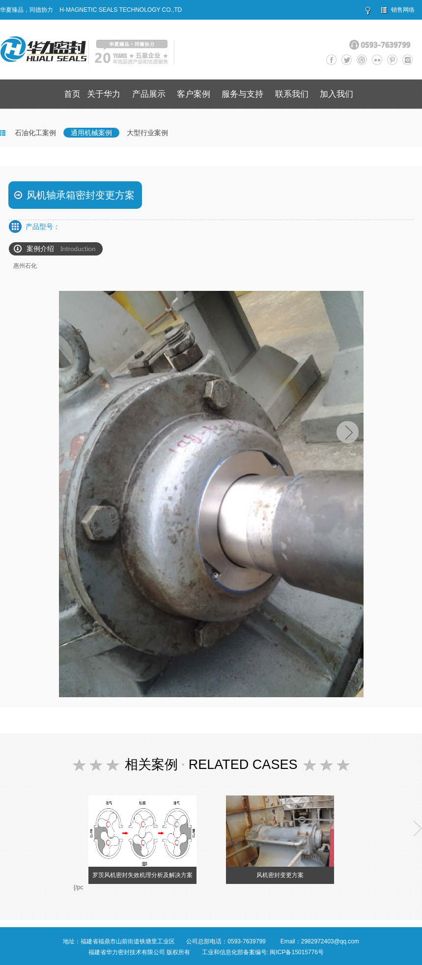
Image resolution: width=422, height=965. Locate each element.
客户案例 (193, 94)
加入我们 (336, 94)
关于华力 (103, 94)
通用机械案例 (91, 133)
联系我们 (292, 94)
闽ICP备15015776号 (296, 952)
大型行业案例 (147, 133)
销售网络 (403, 9)
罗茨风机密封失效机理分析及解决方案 (142, 875)
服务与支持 (242, 94)
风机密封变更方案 (280, 875)
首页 (72, 94)
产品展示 (149, 94)
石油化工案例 (35, 133)
